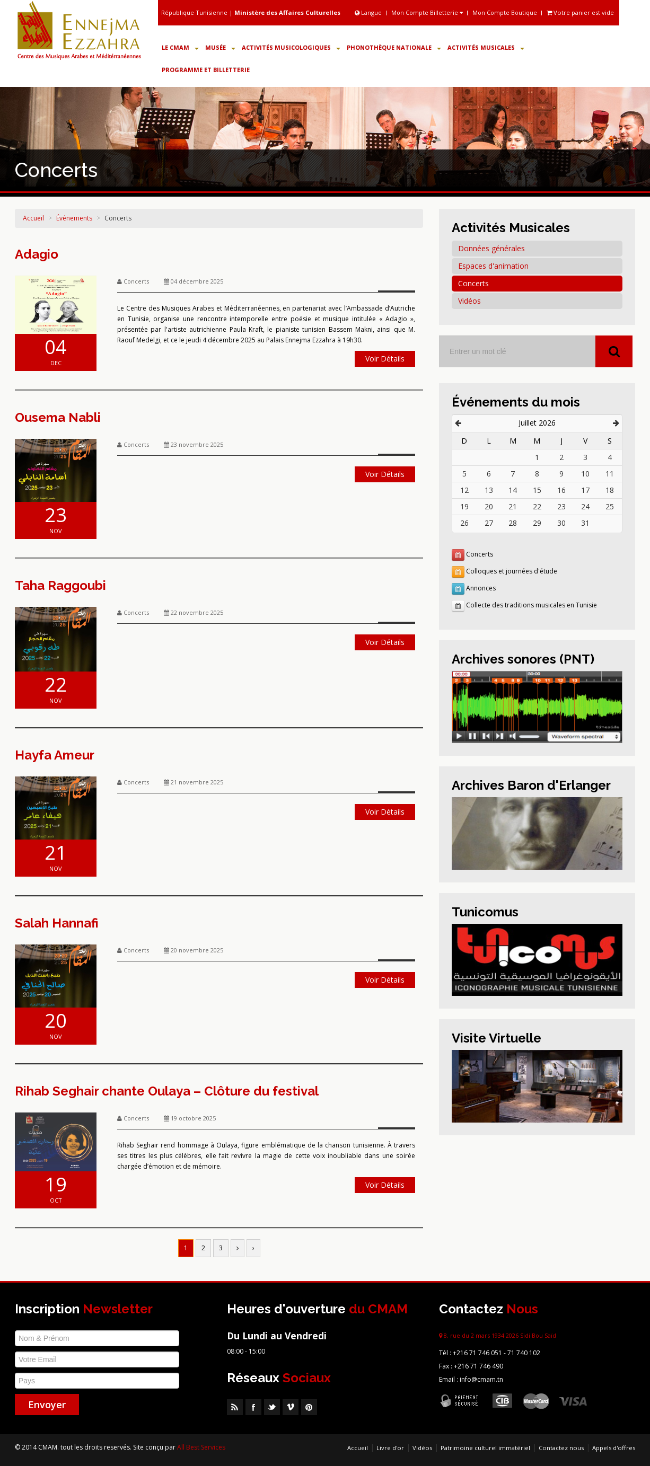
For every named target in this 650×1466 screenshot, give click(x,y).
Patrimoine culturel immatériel (485, 1448)
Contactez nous (561, 1448)
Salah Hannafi (57, 923)
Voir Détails (385, 359)
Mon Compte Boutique (504, 12)
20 (489, 506)
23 (561, 506)
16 (561, 490)
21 (512, 506)
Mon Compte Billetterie (427, 12)
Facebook (253, 1407)
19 (464, 506)
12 (464, 490)
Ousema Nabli (58, 417)
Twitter (272, 1407)
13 (489, 490)
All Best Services (201, 1447)
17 (585, 490)
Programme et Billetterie (206, 70)
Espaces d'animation (493, 266)
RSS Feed (235, 1407)
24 (585, 506)
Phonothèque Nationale (394, 47)
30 (561, 523)
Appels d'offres (613, 1448)
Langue (369, 12)
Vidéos (469, 301)
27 (489, 523)
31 (585, 523)
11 (609, 474)
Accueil (33, 218)
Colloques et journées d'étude (511, 571)
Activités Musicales (485, 47)
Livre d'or (390, 1448)
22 (537, 506)
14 (512, 490)
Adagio (36, 254)
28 (512, 523)
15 (537, 490)
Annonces (481, 588)
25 (609, 506)
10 (585, 474)
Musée (220, 47)
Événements (74, 218)
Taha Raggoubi (60, 585)
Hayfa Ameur (54, 755)
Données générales (491, 248)
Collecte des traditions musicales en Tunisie (531, 605)
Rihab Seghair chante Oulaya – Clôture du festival (167, 1091)
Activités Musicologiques (291, 47)
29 (537, 523)
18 (609, 490)
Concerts (117, 218)
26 (464, 523)
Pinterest (309, 1407)
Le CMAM (180, 47)
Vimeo (290, 1407)
